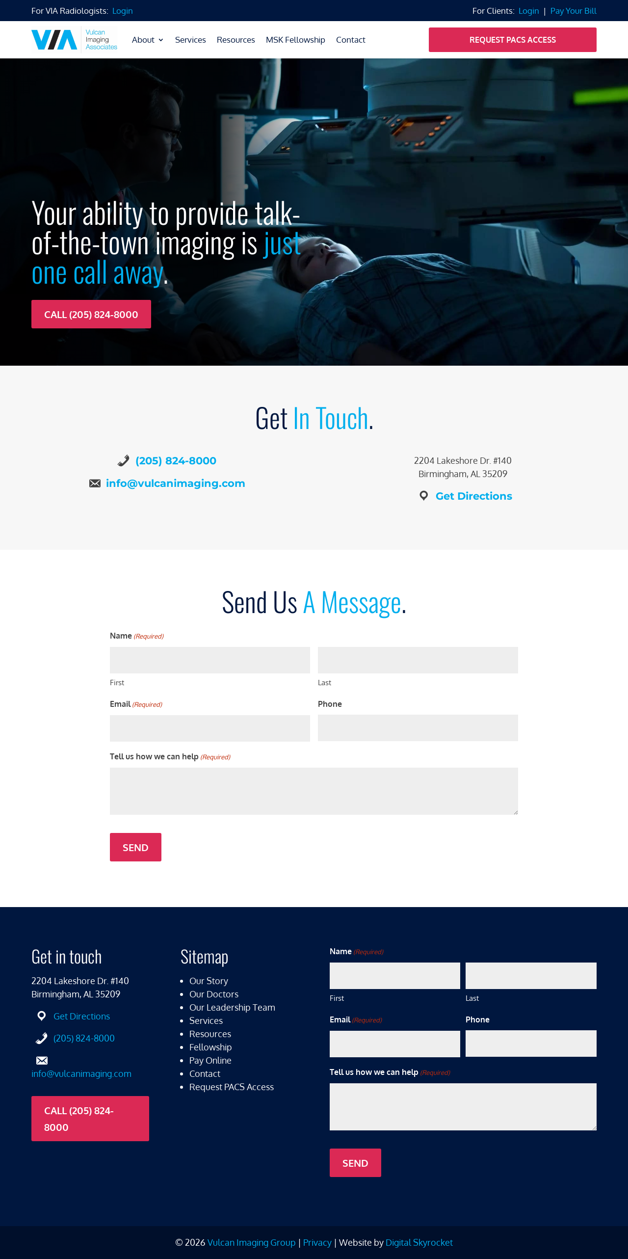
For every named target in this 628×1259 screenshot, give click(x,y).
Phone (330, 704)
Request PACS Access (512, 39)
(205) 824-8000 (175, 461)
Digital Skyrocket (419, 1242)
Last (324, 682)
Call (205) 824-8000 (91, 314)
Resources (236, 39)
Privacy (317, 1242)
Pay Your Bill (573, 10)
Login (122, 10)
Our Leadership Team (232, 1007)
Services (190, 39)
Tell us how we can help (170, 757)
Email (136, 704)
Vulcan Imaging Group (252, 1242)
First (117, 682)
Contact (351, 39)
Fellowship (210, 1047)
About (143, 39)
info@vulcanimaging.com (175, 483)
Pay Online (210, 1060)
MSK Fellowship (295, 39)
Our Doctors (213, 994)
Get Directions (474, 496)
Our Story (208, 980)
